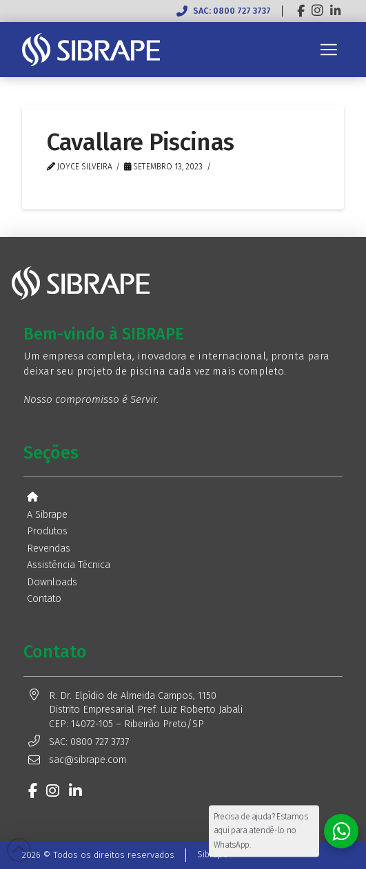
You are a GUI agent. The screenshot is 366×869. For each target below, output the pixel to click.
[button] (329, 49)
